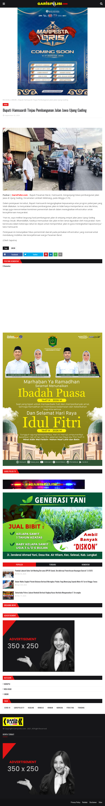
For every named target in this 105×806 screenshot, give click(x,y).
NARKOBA (60, 707)
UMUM (13, 100)
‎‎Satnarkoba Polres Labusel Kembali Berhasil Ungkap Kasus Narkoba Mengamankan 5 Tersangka (48, 592)
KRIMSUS (41, 707)
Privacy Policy (75, 802)
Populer (19, 564)
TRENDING (81, 707)
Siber (100, 802)
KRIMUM (50, 707)
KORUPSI (7, 684)
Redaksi (85, 802)
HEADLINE (31, 707)
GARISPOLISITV (19, 707)
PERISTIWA (70, 707)
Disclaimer (93, 802)
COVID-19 (7, 707)
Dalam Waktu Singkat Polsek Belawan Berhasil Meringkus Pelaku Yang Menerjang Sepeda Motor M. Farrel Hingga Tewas (56, 581)
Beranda (6, 100)
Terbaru (52, 564)
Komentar (86, 564)
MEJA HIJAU (7, 689)
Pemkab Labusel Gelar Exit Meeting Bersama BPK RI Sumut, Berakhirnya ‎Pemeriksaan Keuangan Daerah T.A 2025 (54, 570)
